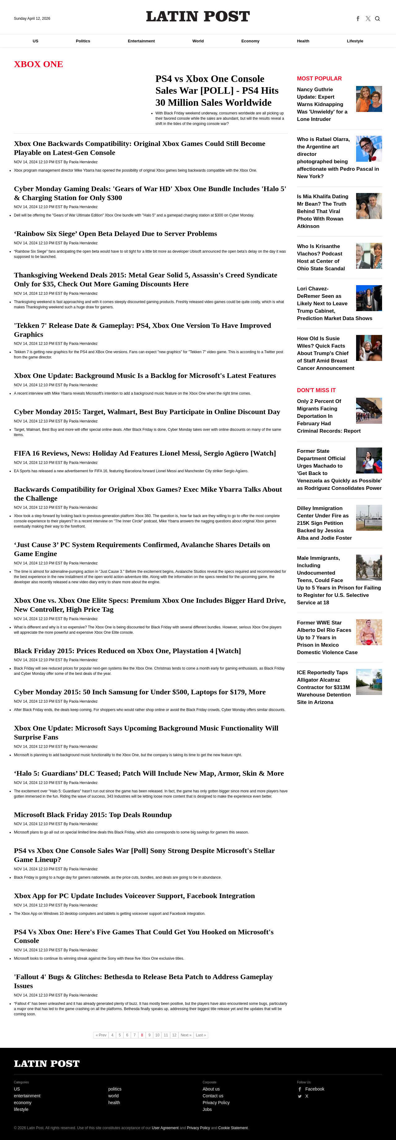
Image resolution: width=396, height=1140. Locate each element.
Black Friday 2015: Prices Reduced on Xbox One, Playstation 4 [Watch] (127, 651)
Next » (186, 1035)
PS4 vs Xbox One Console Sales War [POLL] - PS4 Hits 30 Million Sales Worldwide (217, 90)
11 (166, 1035)
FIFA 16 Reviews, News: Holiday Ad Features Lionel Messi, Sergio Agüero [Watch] (145, 453)
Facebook (314, 1088)
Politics (83, 41)
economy (23, 1102)
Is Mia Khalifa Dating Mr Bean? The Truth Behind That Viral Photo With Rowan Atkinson (322, 211)
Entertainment (141, 41)
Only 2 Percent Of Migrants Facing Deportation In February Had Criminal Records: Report (329, 416)
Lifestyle (355, 41)
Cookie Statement (233, 1128)
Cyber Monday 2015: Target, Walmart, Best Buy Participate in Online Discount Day (147, 412)
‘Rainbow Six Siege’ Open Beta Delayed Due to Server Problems (115, 233)
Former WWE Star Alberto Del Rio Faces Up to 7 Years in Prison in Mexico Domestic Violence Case (327, 637)
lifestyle (21, 1109)
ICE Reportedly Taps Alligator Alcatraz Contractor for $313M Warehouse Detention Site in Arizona (324, 687)
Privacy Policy (216, 1102)
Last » (201, 1035)
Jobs (207, 1109)
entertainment (27, 1095)
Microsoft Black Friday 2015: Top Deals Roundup (93, 815)
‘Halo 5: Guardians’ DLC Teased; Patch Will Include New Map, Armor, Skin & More (149, 773)
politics (115, 1088)
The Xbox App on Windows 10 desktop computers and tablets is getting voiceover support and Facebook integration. (109, 913)
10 (157, 1035)
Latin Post (198, 16)
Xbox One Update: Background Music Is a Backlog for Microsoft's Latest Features (145, 375)
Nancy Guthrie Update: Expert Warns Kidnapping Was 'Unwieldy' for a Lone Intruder (322, 104)
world (113, 1095)
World (198, 41)
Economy (250, 41)
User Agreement (165, 1128)
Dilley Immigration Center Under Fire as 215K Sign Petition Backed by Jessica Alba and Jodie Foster (324, 523)
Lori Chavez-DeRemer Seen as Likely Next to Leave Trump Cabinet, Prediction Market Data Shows (334, 303)
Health (303, 41)
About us (211, 1088)
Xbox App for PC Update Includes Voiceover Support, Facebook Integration (134, 896)
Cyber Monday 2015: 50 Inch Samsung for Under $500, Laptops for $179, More (140, 692)
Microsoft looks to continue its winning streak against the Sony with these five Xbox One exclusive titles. (99, 958)
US (35, 41)
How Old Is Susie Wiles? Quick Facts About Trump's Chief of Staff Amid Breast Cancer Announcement (325, 353)
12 (174, 1035)
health (114, 1102)
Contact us (213, 1095)
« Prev (101, 1035)
